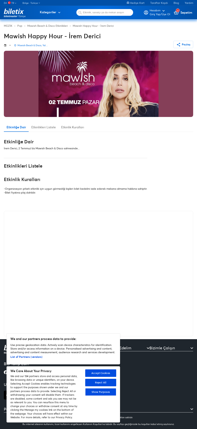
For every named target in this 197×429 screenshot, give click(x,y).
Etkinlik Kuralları (72, 127)
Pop (19, 26)
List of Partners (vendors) (26, 357)
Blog (176, 3)
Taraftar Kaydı (159, 3)
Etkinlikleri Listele (43, 127)
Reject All (100, 382)
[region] (63, 378)
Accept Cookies (100, 373)
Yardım (189, 3)
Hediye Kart (135, 3)
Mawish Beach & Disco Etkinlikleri (47, 26)
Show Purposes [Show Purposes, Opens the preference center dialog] (101, 392)
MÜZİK (8, 26)
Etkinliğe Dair (16, 127)
